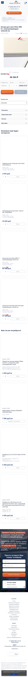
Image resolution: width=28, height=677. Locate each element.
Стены (14, 601)
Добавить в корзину (7, 92)
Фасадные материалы (14, 604)
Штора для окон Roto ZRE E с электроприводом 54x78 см (11, 259)
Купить (17, 176)
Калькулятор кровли (14, 13)
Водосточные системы (14, 606)
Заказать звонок (14, 8)
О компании (14, 625)
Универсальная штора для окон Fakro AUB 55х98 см (13, 164)
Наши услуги (14, 627)
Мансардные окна (14, 609)
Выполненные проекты (14, 629)
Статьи (14, 630)
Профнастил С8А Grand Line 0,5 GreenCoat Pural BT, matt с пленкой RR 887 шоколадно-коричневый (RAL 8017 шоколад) (13, 504)
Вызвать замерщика (14, 574)
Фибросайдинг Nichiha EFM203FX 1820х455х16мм (12, 411)
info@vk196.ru (15, 648)
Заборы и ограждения (14, 616)
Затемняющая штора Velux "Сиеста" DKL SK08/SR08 (13, 211)
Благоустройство (14, 619)
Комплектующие (14, 617)
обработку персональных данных (14, 578)
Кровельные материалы (14, 602)
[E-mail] (14, 570)
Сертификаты (14, 634)
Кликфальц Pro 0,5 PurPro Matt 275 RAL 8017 (14, 455)
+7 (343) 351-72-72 (14, 6)
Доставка (14, 632)
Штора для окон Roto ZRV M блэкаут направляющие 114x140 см (13, 306)
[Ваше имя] (14, 561)
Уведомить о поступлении (14, 421)
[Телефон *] (14, 565)
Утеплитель (14, 614)
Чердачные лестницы (14, 611)
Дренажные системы (14, 607)
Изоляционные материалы (14, 612)
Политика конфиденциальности (14, 637)
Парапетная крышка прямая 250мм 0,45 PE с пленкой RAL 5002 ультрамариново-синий (12, 363)
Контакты (14, 635)
